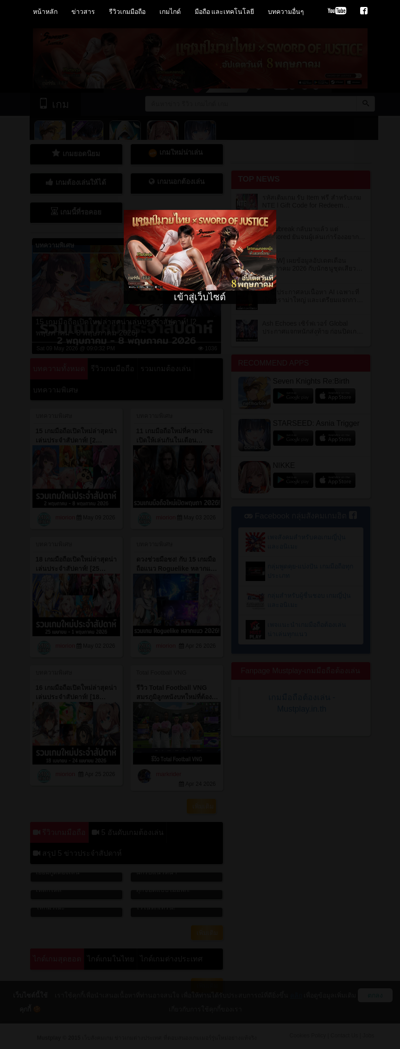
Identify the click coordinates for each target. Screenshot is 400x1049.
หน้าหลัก (45, 11)
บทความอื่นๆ (286, 11)
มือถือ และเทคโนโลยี (224, 11)
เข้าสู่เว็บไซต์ (200, 297)
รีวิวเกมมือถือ (127, 11)
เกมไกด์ (170, 11)
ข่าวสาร (83, 11)
